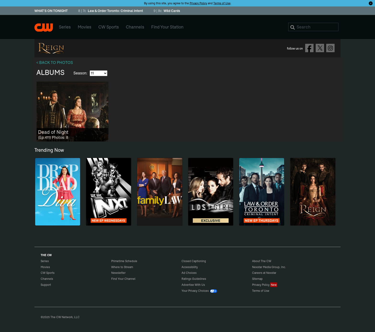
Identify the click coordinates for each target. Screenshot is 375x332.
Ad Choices (189, 273)
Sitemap (257, 279)
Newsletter (118, 273)
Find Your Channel (123, 279)
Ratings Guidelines (194, 279)
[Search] (313, 27)
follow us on (295, 48)
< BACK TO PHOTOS (54, 62)
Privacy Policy (198, 3)
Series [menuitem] (65, 27)
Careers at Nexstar (264, 273)
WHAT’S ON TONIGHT (51, 11)
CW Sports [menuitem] (108, 27)
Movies (45, 267)
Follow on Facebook (309, 48)
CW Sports (48, 273)
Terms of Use (222, 3)
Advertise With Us (193, 285)
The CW (43, 27)
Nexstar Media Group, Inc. (269, 267)
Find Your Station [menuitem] (167, 27)
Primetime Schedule (124, 261)
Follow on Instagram (330, 48)
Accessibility (190, 267)
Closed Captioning (194, 261)
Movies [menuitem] (84, 27)
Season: (80, 73)
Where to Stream (122, 267)
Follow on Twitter (320, 48)
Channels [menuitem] (135, 27)
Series (45, 261)
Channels (47, 279)
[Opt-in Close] (371, 3)
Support (46, 285)
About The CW (261, 261)
